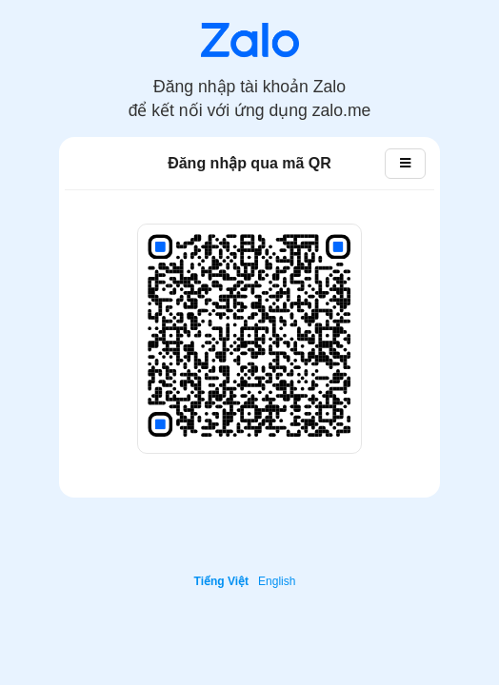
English (276, 581)
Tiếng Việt (222, 581)
